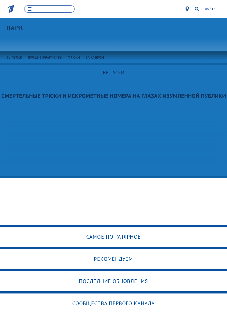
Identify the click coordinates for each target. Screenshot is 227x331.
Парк (14, 27)
